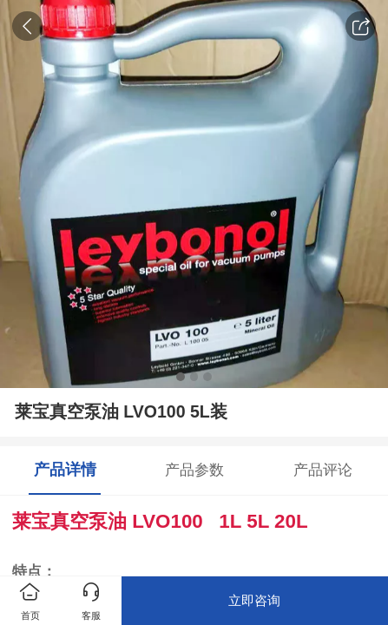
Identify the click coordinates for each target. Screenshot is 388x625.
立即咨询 (254, 600)
